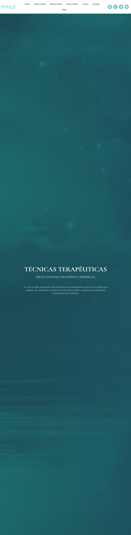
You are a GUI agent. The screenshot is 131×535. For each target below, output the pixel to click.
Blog (64, 10)
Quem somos (40, 4)
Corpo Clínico (72, 4)
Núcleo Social (56, 4)
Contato (96, 4)
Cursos (85, 4)
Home (27, 4)
